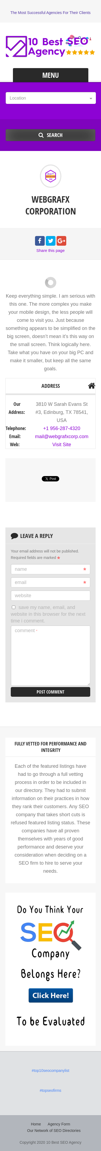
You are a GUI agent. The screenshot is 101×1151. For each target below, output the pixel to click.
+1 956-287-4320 (61, 428)
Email (50, 582)
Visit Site (61, 444)
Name (50, 569)
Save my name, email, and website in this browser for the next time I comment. (48, 614)
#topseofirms (50, 1090)
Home (36, 1124)
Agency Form (59, 1124)
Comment (26, 630)
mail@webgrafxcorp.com (61, 436)
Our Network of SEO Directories (54, 1130)
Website (23, 595)
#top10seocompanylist (50, 1070)
